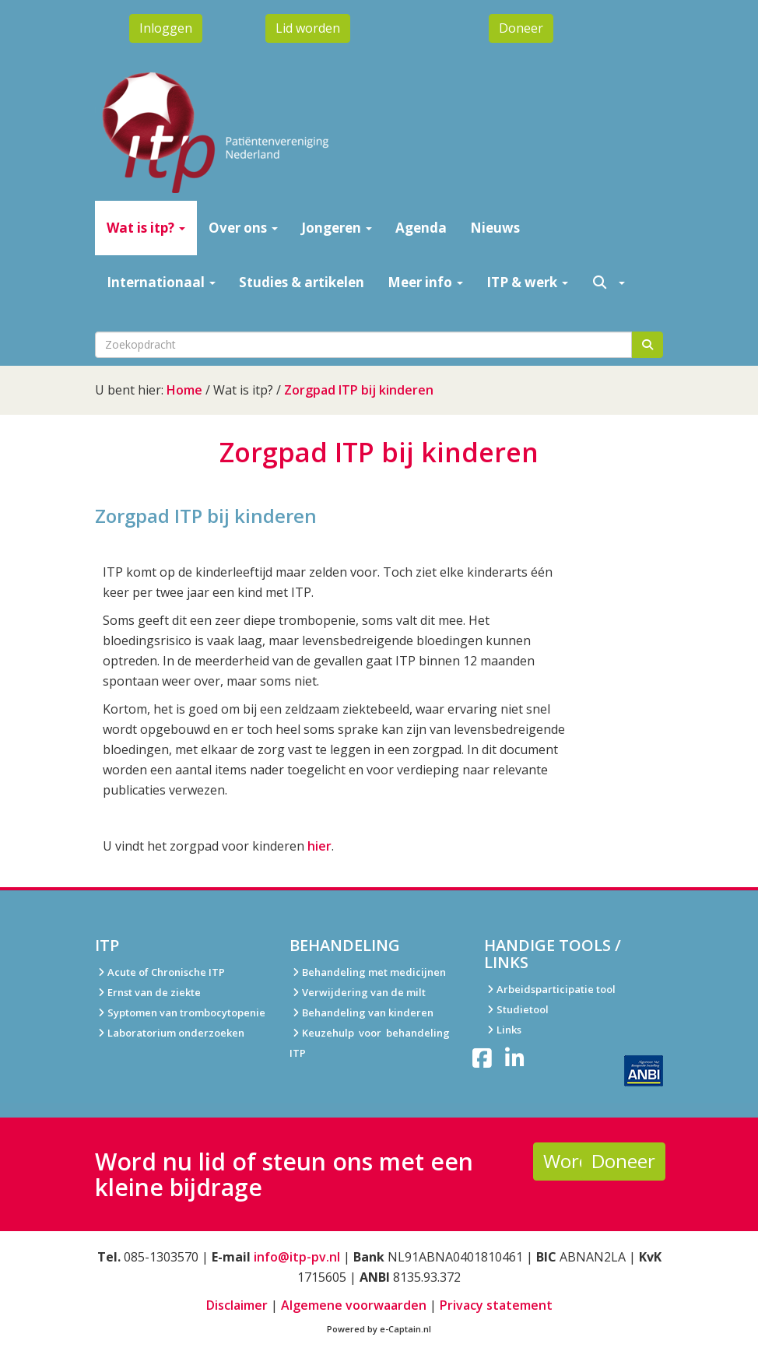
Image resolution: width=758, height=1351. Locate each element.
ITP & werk (527, 282)
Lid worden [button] (307, 28)
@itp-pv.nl (297, 1256)
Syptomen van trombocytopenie (180, 1012)
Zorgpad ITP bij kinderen (358, 389)
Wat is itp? (146, 228)
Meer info (425, 282)
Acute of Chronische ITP (160, 972)
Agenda (421, 228)
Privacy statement (496, 1305)
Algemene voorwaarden (353, 1305)
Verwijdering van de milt (358, 992)
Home (184, 389)
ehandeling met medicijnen (377, 972)
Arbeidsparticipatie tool (550, 989)
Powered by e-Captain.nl (379, 1329)
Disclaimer (237, 1305)
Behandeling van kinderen (361, 1012)
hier (319, 845)
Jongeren (336, 228)
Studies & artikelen (301, 282)
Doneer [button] (521, 28)
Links (502, 1030)
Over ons (243, 228)
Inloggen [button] (165, 28)
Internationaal (161, 282)
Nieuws (495, 228)
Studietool (516, 1009)
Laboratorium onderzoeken (169, 1033)
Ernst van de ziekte (148, 992)
